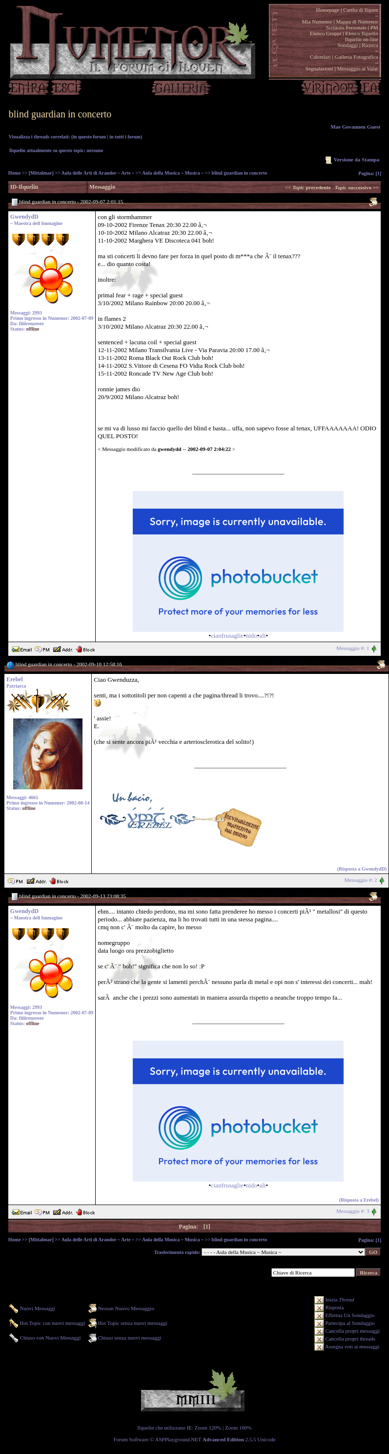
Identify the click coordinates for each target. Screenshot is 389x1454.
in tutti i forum (125, 136)
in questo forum (89, 136)
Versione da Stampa (351, 159)
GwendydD (24, 216)
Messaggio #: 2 (360, 880)
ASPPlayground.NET (178, 1439)
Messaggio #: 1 (352, 648)
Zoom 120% (208, 1428)
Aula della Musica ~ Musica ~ (173, 173)
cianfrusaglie (227, 635)
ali (262, 635)
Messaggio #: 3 (352, 1211)
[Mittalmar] (41, 173)
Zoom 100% (238, 1428)
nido (251, 635)
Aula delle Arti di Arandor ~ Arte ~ (97, 173)
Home (14, 173)
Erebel (14, 679)
